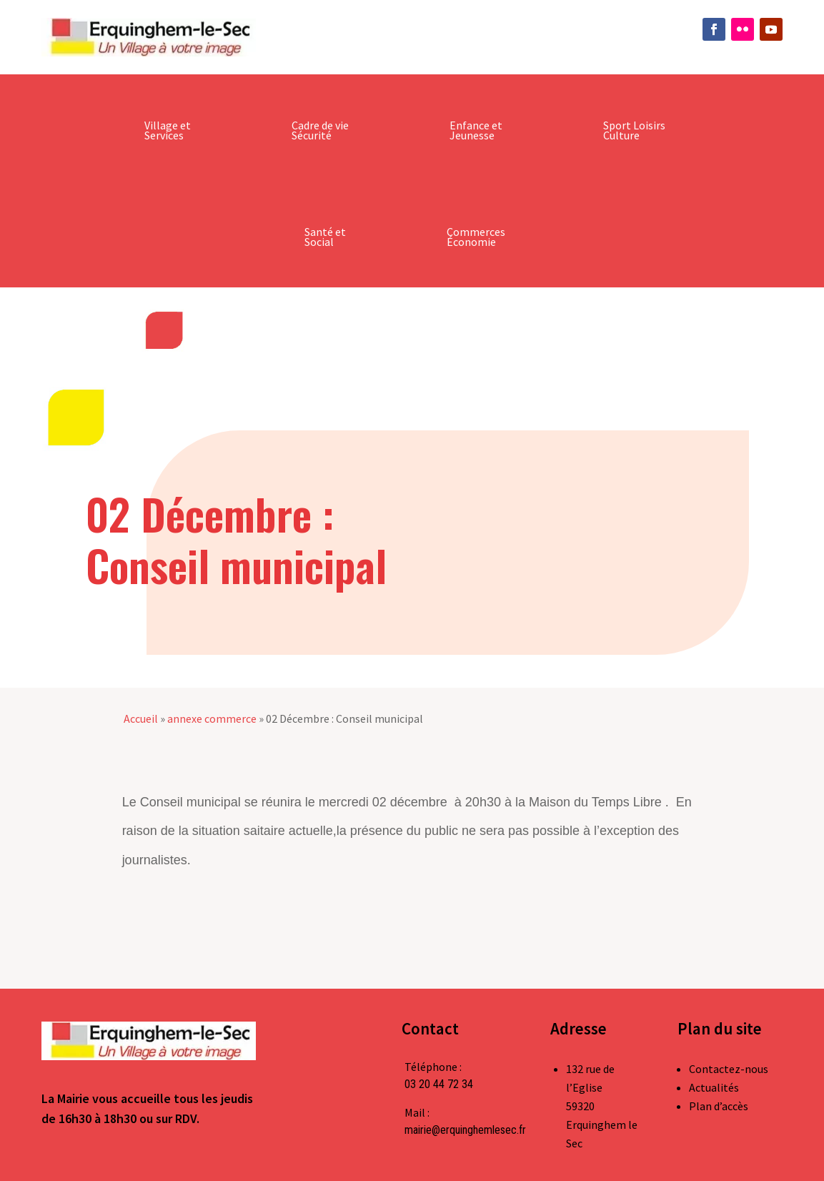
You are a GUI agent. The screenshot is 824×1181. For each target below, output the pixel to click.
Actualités (714, 1087)
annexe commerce (212, 718)
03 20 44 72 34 (438, 1084)
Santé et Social (325, 236)
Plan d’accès (718, 1106)
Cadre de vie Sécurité (320, 130)
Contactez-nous (728, 1069)
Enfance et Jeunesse (476, 130)
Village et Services (167, 130)
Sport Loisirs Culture (634, 130)
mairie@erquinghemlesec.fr (465, 1130)
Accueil (141, 718)
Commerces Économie (476, 236)
